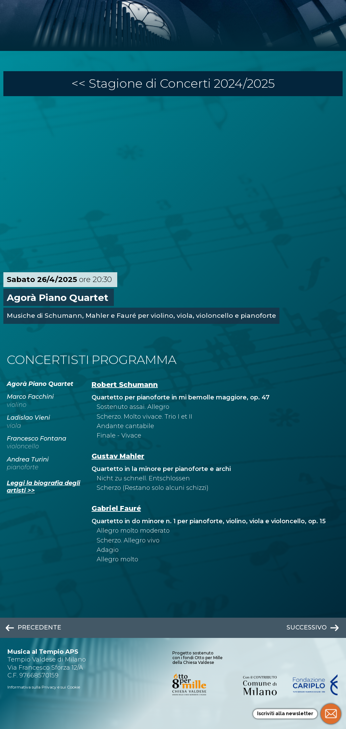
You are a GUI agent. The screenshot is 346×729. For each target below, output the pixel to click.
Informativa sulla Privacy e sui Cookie (43, 687)
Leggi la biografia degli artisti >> (43, 486)
